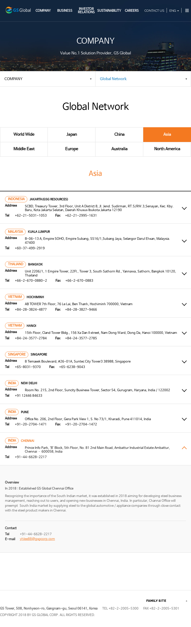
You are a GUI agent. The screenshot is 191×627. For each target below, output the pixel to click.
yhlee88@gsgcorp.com (37, 539)
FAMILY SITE (156, 601)
